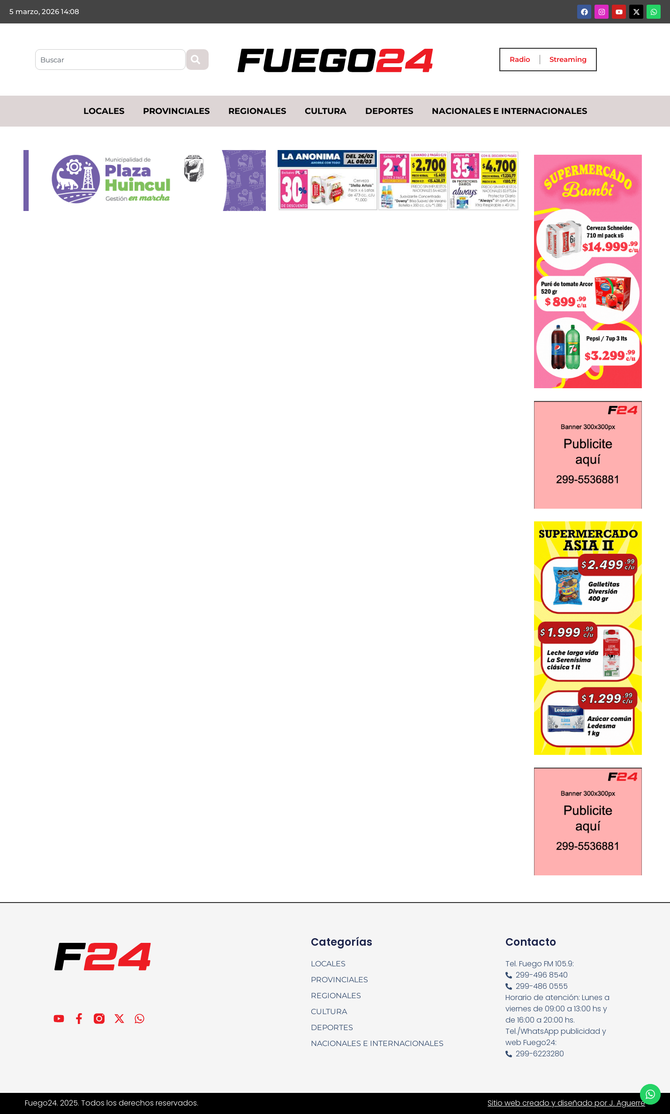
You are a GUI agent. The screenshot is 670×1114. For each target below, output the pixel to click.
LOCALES (103, 111)
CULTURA (325, 111)
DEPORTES (389, 111)
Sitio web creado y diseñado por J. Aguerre (566, 1103)
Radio (520, 59)
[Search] (197, 59)
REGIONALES (257, 111)
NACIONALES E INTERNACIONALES (509, 111)
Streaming (568, 59)
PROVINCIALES (176, 111)
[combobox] (110, 59)
